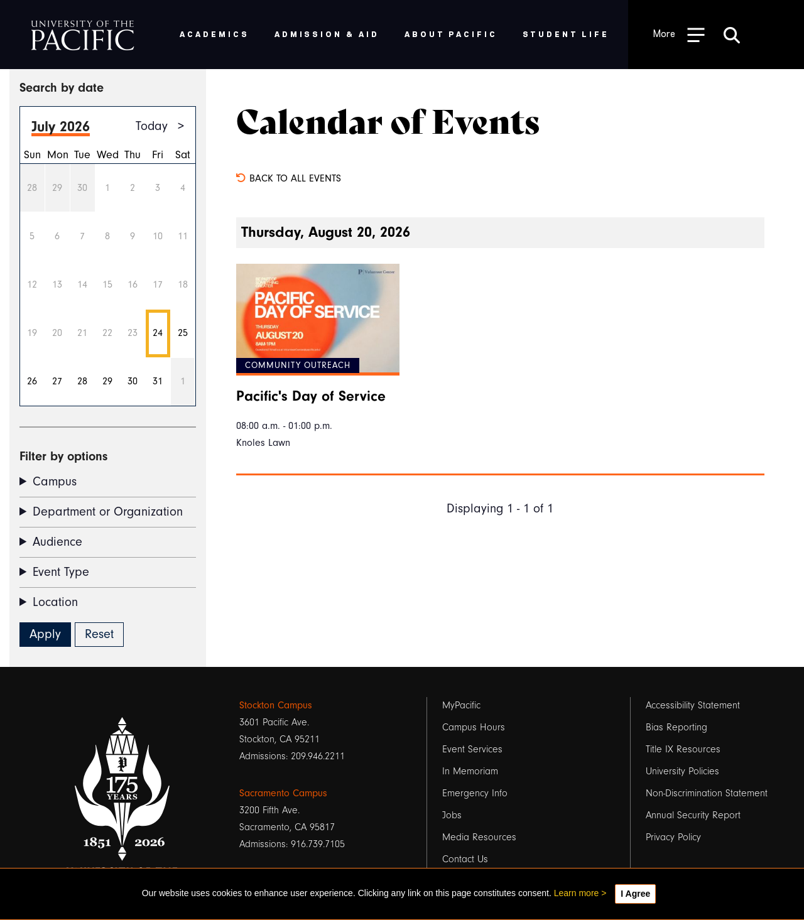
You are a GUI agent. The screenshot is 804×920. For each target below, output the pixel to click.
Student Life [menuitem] (566, 33)
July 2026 (60, 126)
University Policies (682, 771)
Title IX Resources (683, 749)
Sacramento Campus (283, 793)
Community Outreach (297, 365)
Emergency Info (475, 793)
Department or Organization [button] (108, 512)
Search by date (61, 87)
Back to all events (288, 178)
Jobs (452, 815)
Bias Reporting (676, 727)
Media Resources (479, 837)
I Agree (635, 894)
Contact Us (465, 859)
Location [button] (55, 602)
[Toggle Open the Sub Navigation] (679, 34)
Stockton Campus (275, 705)
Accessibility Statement (693, 705)
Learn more (576, 893)
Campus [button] (55, 482)
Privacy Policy (673, 837)
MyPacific (461, 705)
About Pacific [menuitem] (451, 33)
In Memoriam (470, 771)
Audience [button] (57, 542)
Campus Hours (473, 727)
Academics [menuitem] (214, 33)
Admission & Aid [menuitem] (326, 33)
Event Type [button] (61, 572)
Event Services (472, 749)
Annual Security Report (693, 815)
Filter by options (63, 456)
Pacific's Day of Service (311, 396)
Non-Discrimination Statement (707, 793)
